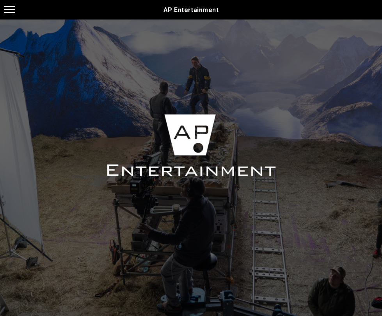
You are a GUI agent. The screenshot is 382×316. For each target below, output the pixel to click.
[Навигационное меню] (9, 10)
